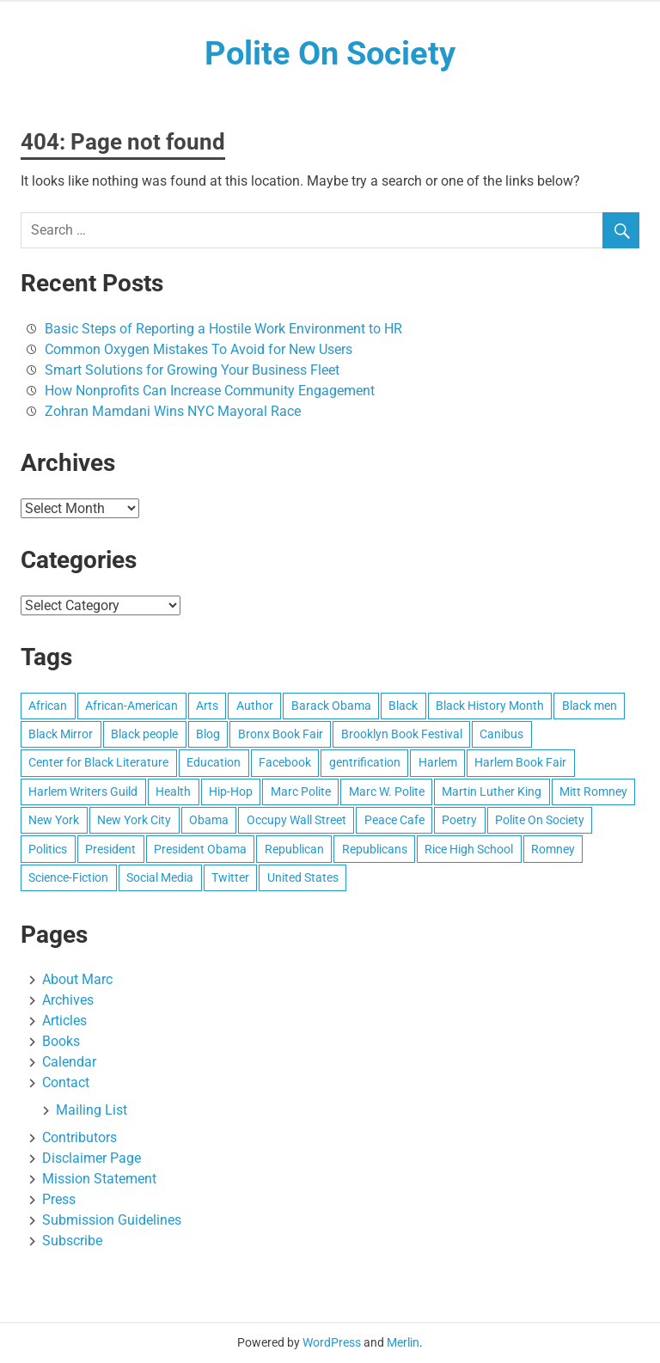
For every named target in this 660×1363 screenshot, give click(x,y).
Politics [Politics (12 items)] (47, 849)
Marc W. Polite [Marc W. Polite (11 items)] (387, 791)
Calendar (69, 1062)
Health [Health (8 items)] (173, 791)
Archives (68, 1000)
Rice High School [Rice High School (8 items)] (469, 849)
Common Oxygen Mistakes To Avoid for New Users (198, 349)
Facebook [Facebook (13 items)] (285, 762)
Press (59, 1199)
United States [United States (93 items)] (303, 877)
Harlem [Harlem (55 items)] (438, 762)
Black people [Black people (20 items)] (144, 734)
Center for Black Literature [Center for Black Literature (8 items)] (98, 762)
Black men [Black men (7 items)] (589, 705)
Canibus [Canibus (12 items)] (501, 734)
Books (61, 1041)
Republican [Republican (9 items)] (294, 849)
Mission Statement (99, 1178)
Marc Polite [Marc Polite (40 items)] (301, 791)
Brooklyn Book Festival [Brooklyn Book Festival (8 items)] (401, 734)
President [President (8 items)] (110, 849)
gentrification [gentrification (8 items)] (364, 762)
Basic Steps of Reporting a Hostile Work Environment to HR (223, 329)
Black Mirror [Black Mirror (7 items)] (60, 734)
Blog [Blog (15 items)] (208, 734)
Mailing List (91, 1110)
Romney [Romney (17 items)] (553, 849)
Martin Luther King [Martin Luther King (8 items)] (491, 791)
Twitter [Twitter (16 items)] (230, 877)
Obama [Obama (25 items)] (209, 820)
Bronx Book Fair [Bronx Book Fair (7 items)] (280, 734)
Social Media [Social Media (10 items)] (159, 877)
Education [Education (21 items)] (213, 762)
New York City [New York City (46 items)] (134, 820)
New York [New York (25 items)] (53, 820)
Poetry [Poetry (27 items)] (459, 820)
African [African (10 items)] (47, 705)
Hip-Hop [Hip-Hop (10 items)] (231, 791)
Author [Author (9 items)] (254, 705)
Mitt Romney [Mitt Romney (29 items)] (593, 791)
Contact (65, 1082)
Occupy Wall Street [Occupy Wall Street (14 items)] (296, 820)
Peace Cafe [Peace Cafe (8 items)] (394, 820)
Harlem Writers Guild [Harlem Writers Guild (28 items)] (83, 791)
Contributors (79, 1137)
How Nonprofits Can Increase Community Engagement (210, 390)
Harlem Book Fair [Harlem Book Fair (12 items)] (520, 762)
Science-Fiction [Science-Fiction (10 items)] (68, 877)
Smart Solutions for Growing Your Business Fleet (192, 370)
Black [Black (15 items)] (403, 705)
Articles (64, 1020)
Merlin (403, 1342)
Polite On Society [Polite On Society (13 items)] (539, 820)
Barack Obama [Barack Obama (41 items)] (331, 705)
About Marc (77, 979)
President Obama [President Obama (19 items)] (200, 849)
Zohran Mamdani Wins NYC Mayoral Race (173, 411)
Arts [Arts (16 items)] (207, 705)
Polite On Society (330, 53)
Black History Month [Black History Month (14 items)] (490, 705)
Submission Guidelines (111, 1220)
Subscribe (72, 1240)
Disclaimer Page (91, 1158)
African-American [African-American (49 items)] (131, 705)
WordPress (331, 1342)
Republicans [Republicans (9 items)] (374, 849)
